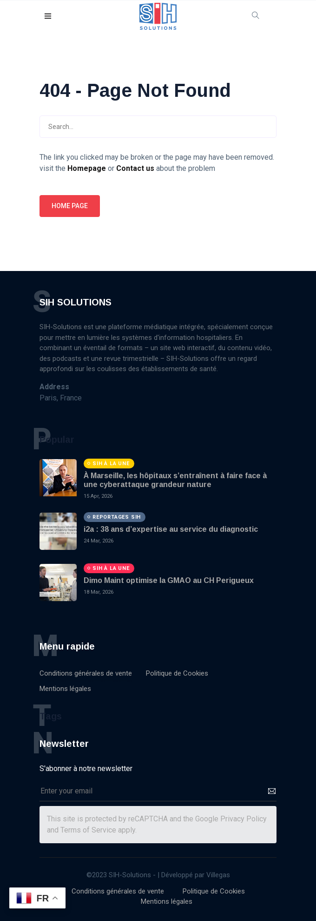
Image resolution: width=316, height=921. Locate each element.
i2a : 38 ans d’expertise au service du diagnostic (171, 529)
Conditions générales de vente (86, 673)
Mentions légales (65, 688)
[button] (48, 16)
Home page (70, 206)
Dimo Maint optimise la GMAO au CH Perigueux (169, 580)
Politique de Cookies (177, 673)
